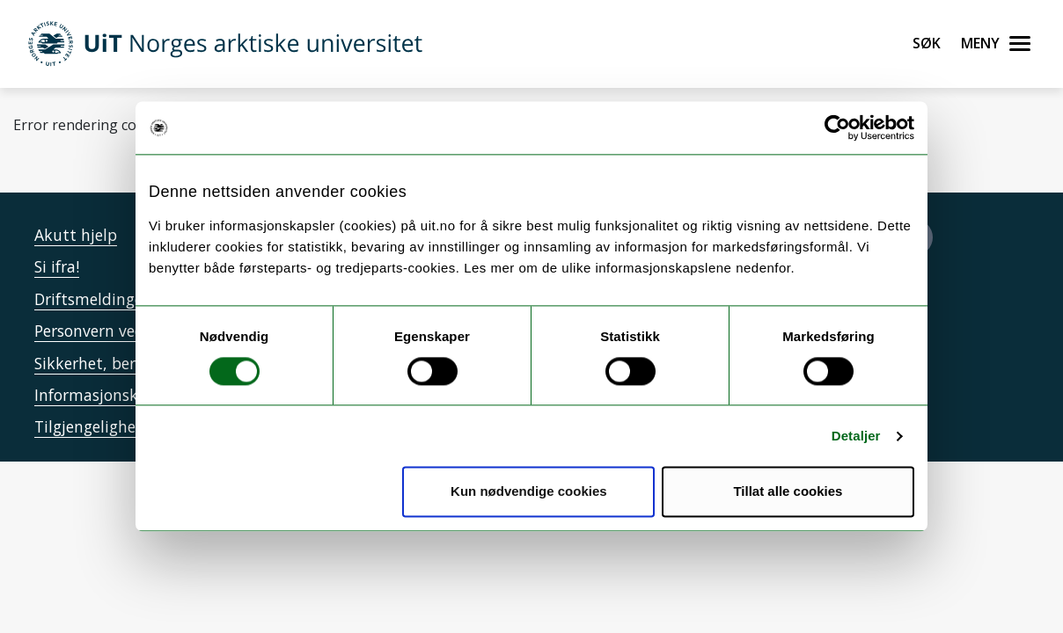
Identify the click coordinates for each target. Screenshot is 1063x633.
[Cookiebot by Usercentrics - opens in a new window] (837, 127)
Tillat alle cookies (787, 491)
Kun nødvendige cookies (529, 491)
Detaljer (856, 435)
